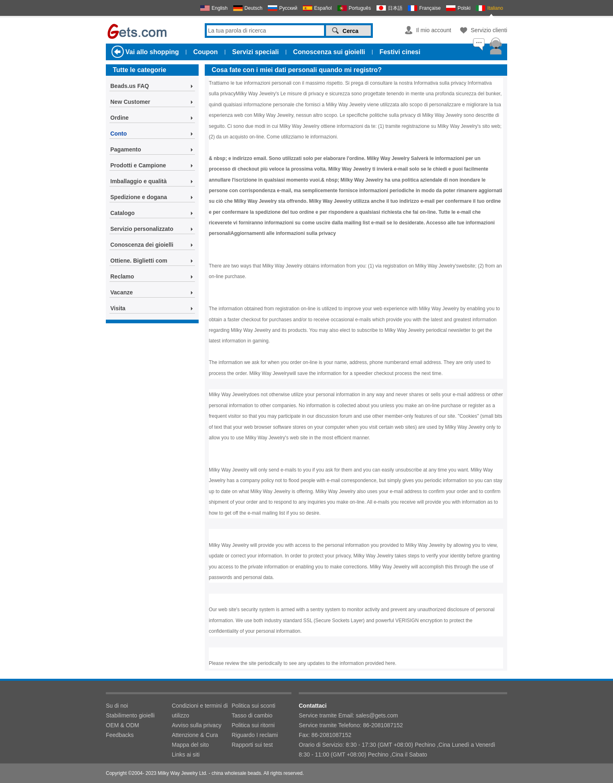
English (220, 8)
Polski (464, 8)
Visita (117, 308)
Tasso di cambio (252, 715)
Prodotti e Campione (138, 165)
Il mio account (433, 30)
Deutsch (254, 8)
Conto (118, 133)
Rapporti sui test (252, 744)
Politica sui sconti (253, 705)
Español (323, 8)
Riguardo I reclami (255, 735)
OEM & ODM (122, 725)
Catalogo (122, 213)
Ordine (119, 117)
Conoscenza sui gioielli (329, 51)
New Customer (130, 102)
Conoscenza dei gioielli (141, 244)
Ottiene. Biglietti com (138, 260)
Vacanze (121, 292)
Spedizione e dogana (138, 197)
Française (430, 8)
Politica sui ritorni (253, 725)
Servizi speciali (255, 51)
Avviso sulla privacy (196, 725)
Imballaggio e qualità (138, 181)
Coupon (205, 51)
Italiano (495, 8)
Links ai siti (185, 754)
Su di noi (117, 705)
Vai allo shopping (152, 51)
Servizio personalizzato (141, 229)
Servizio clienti (489, 30)
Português (360, 8)
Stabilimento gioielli (130, 715)
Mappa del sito (190, 744)
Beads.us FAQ (129, 86)
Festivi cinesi (399, 51)
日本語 (395, 8)
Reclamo (122, 276)
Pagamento (125, 149)
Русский (288, 8)
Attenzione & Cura (195, 735)
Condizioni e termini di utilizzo (200, 710)
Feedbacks (120, 735)
